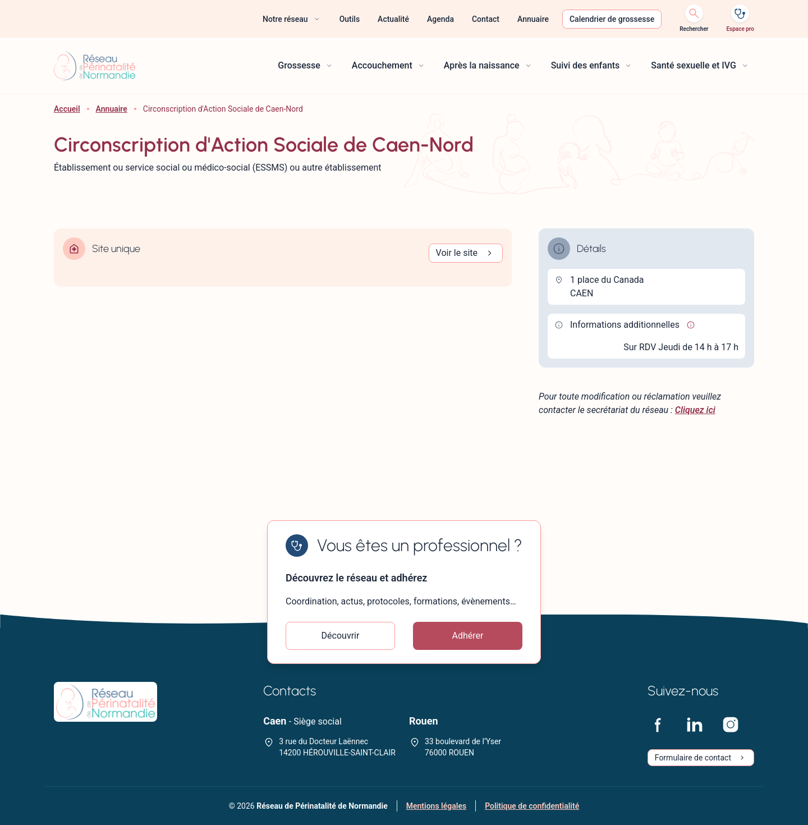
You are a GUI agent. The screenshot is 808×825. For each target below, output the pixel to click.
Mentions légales (436, 805)
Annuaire (111, 108)
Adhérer (468, 635)
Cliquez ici (695, 410)
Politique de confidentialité (532, 805)
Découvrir (341, 635)
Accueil (67, 108)
